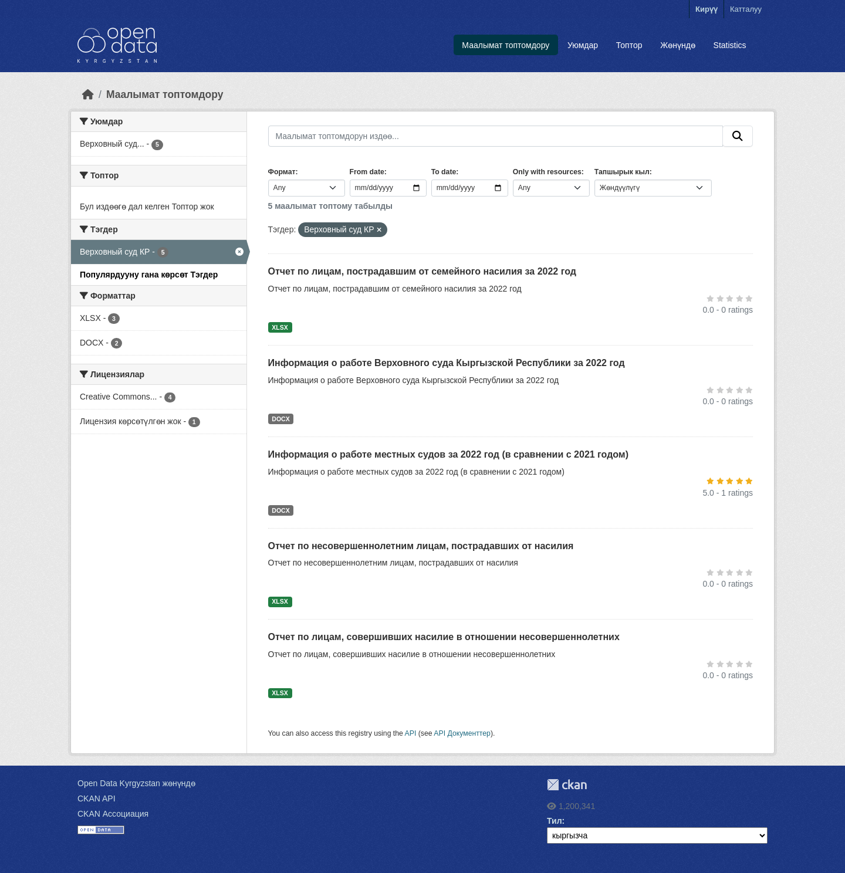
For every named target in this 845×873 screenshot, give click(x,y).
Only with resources (547, 172)
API (411, 733)
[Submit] (737, 136)
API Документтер (462, 733)
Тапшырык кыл (622, 172)
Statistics (730, 45)
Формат (282, 172)
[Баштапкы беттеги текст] (88, 94)
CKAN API (96, 798)
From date (367, 172)
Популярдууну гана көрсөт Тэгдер (149, 274)
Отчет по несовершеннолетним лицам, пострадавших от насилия (421, 546)
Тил (554, 820)
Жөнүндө (677, 45)
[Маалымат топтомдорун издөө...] (496, 136)
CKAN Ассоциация (112, 813)
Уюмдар (582, 45)
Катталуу (746, 9)
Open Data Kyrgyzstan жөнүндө (136, 783)
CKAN (567, 785)
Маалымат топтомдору (505, 45)
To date (444, 172)
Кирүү (706, 9)
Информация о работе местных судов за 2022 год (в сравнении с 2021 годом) (448, 454)
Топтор (629, 45)
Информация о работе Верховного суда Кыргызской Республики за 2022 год (446, 363)
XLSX (280, 327)
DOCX (280, 418)
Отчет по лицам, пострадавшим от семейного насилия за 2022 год (422, 271)
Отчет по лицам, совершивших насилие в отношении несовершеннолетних (444, 637)
